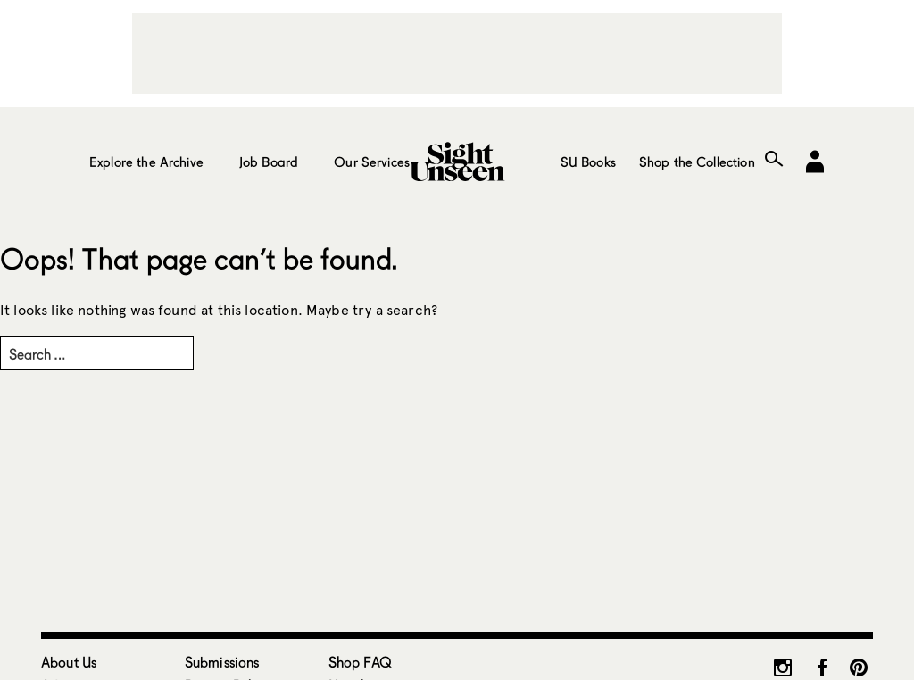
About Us (68, 661)
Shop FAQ (360, 661)
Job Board (268, 161)
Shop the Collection (697, 161)
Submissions (222, 661)
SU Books (588, 161)
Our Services (372, 161)
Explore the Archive (146, 161)
